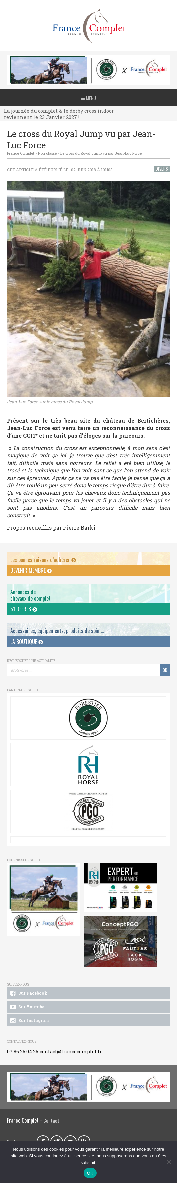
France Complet (20, 153)
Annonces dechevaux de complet (30, 595)
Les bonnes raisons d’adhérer (43, 560)
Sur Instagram (29, 1021)
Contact (51, 1120)
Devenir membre (31, 570)
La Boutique (26, 642)
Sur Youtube (26, 1007)
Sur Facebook (28, 993)
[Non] (168, 1162)
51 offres (23, 609)
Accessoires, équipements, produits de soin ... (57, 631)
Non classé (47, 153)
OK (90, 1173)
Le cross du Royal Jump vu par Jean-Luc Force (101, 153)
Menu (88, 97)
